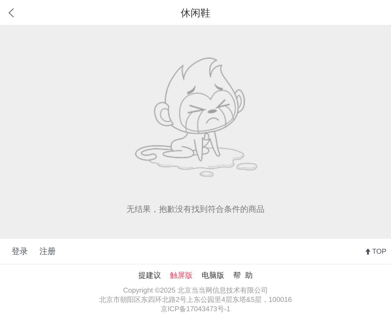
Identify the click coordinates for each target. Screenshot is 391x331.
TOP (379, 251)
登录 (20, 251)
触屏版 (181, 275)
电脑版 (213, 275)
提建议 (149, 275)
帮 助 (242, 275)
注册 (47, 251)
